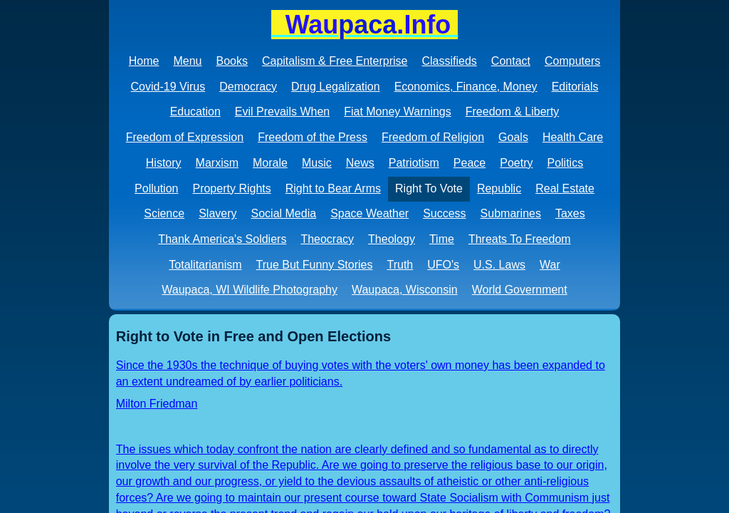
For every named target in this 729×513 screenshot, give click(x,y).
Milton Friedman (157, 404)
